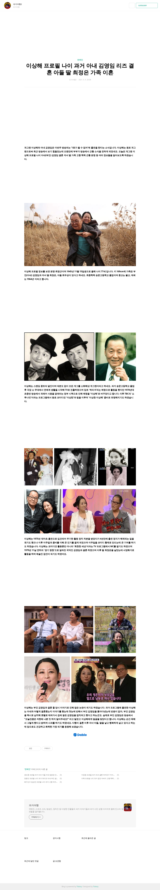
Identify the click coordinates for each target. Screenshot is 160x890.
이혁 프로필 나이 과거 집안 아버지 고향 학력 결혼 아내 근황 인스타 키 (98, 778)
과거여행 (34, 805)
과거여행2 (19, 4)
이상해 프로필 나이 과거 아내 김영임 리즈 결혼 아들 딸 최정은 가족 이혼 (80, 69)
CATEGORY (147, 5)
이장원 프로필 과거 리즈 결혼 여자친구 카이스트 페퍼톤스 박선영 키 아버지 (98, 775)
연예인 (80, 59)
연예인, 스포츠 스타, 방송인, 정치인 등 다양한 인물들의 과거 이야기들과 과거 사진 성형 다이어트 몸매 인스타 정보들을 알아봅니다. (76, 810)
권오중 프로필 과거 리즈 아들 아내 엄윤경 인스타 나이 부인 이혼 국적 (41, 775)
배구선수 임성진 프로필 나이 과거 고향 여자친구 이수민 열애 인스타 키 (41, 782)
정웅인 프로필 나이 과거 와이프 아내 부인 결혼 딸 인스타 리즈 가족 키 (41, 778)
